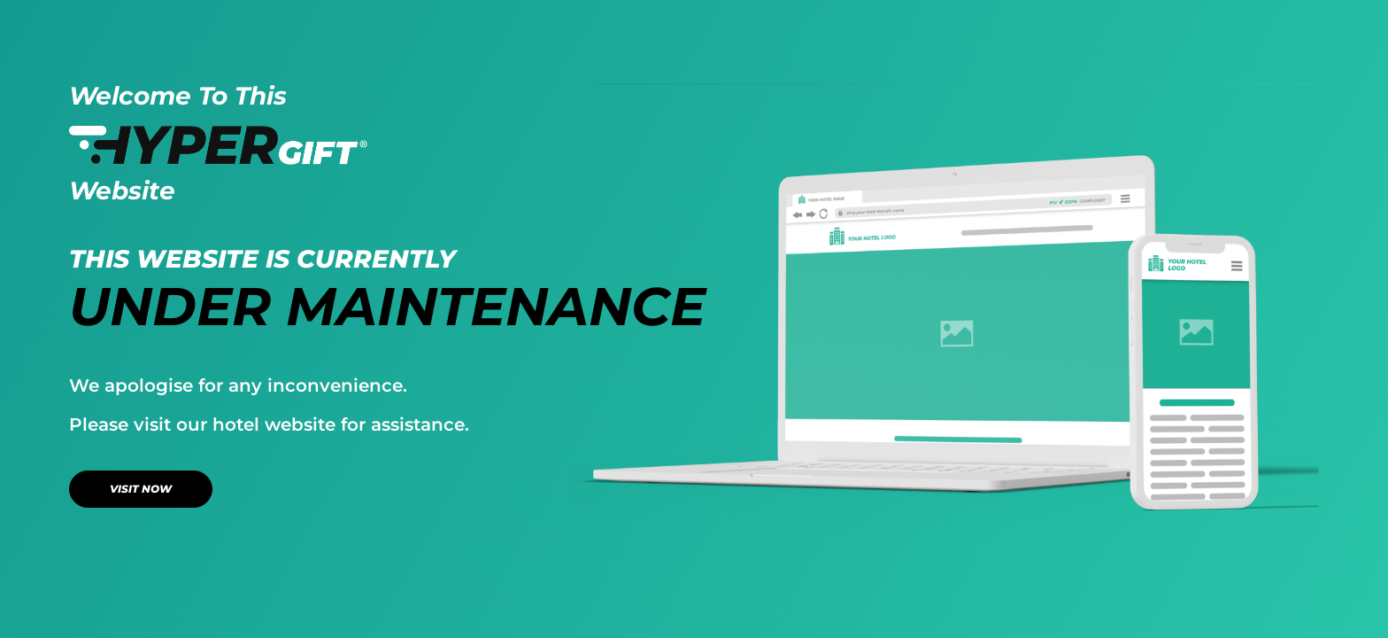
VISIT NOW (141, 488)
